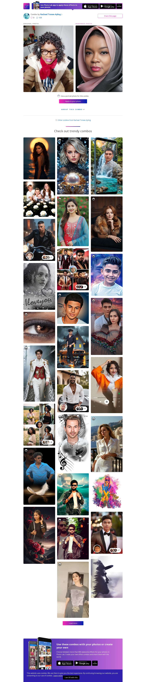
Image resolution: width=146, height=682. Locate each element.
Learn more (57, 675)
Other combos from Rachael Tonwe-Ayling (73, 120)
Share (110, 16)
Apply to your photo (73, 101)
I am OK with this (71, 677)
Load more (73, 623)
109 (39, 17)
